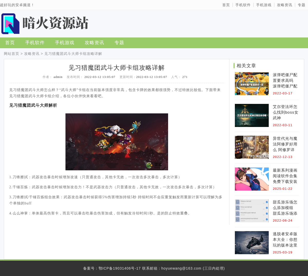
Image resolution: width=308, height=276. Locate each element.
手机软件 (243, 5)
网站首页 (11, 54)
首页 (226, 5)
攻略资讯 (284, 5)
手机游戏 (264, 5)
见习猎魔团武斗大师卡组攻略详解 (73, 54)
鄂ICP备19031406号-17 (120, 268)
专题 (301, 5)
